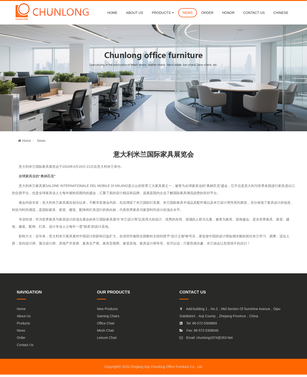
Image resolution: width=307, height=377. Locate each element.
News (41, 141)
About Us (24, 316)
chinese (280, 13)
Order (21, 338)
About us (134, 13)
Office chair (106, 323)
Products (23, 323)
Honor (228, 13)
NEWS (188, 13)
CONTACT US (254, 13)
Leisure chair (107, 338)
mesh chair (105, 330)
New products (107, 309)
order (207, 13)
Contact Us (25, 345)
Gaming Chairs (108, 316)
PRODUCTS (163, 13)
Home (112, 13)
